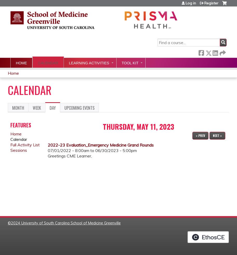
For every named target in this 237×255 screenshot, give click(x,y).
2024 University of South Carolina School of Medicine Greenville (66, 223)
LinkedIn (215, 52)
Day (55, 109)
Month (18, 108)
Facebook (201, 52)
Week (37, 108)
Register (211, 3)
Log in (191, 3)
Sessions (18, 150)
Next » (217, 135)
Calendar (48, 63)
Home (21, 63)
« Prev (200, 135)
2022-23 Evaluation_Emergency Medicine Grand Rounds (101, 145)
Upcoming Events (79, 108)
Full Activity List (25, 144)
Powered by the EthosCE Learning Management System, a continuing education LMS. (208, 237)
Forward (222, 52)
